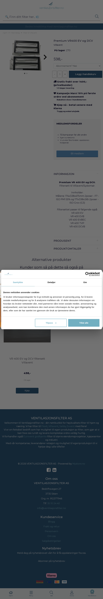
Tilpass (51, 322)
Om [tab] (85, 282)
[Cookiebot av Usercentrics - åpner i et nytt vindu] (87, 274)
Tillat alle (83, 322)
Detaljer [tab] (51, 282)
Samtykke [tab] (18, 282)
